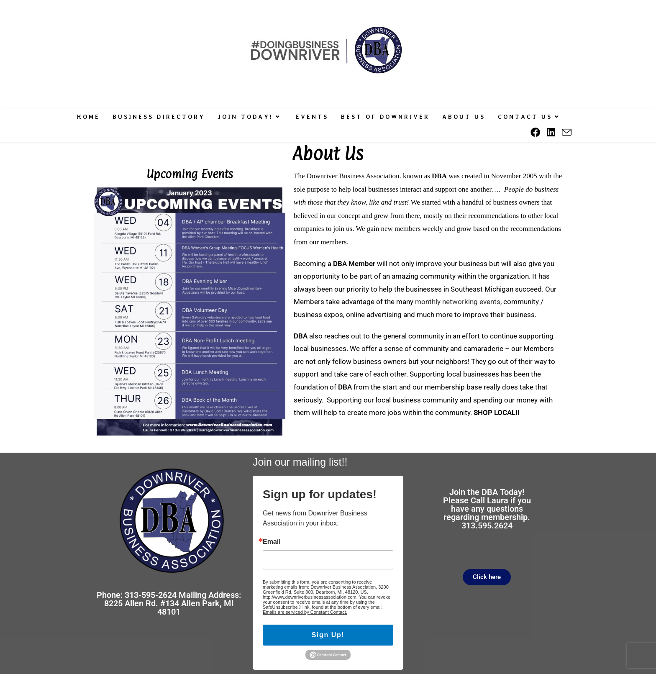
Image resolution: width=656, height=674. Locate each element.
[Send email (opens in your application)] (567, 133)
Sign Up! (328, 634)
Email (272, 541)
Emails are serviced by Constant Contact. (305, 612)
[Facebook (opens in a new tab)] (535, 132)
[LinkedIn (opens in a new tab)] (551, 132)
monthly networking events (457, 301)
